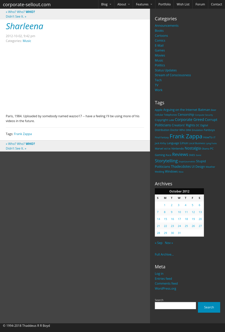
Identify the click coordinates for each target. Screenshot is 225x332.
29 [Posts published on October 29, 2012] (165, 233)
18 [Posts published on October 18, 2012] (186, 219)
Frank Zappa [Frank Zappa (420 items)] (186, 136)
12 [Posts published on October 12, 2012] (193, 212)
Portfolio (164, 4)
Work (158, 90)
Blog (104, 4)
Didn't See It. (16, 16)
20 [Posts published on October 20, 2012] (200, 219)
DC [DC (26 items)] (197, 125)
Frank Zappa (23, 134)
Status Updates (166, 70)
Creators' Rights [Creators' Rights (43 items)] (183, 125)
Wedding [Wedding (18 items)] (159, 171)
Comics (160, 40)
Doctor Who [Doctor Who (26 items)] (177, 130)
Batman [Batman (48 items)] (204, 109)
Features (142, 4)
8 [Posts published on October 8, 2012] (164, 212)
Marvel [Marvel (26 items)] (159, 148)
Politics (160, 65)
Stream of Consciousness (173, 75)
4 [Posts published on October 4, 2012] (185, 205)
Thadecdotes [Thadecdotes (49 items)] (181, 166)
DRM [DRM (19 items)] (188, 130)
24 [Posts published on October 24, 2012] (179, 226)
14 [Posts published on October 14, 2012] (158, 219)
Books (159, 30)
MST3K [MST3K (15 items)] (167, 148)
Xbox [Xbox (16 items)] (181, 171)
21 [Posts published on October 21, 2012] (158, 226)
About (121, 4)
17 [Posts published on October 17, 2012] (179, 219)
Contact (216, 4)
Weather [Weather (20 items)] (210, 167)
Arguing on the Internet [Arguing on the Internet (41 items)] (180, 110)
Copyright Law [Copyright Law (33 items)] (164, 120)
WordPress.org (165, 288)
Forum (200, 4)
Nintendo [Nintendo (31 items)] (177, 148)
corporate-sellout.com (27, 4)
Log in (159, 273)
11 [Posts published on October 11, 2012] (186, 212)
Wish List (183, 4)
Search (159, 300)
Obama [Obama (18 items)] (205, 148)
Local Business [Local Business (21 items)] (197, 143)
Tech (158, 80)
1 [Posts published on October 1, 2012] (164, 205)
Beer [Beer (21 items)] (213, 110)
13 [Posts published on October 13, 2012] (200, 212)
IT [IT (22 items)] (214, 137)
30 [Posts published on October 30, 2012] (172, 233)
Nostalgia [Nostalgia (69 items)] (193, 148)
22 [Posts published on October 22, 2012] (165, 226)
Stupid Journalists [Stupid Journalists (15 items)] (187, 161)
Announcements (167, 25)
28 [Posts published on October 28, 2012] (158, 233)
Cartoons (161, 35)
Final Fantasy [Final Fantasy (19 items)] (162, 137)
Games (160, 50)
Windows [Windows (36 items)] (171, 171)
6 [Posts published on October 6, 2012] (199, 205)
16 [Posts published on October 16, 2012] (172, 219)
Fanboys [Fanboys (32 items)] (209, 130)
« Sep (159, 243)
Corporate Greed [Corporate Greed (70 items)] (189, 119)
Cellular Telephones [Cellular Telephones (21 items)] (166, 114)
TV (156, 85)
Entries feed (163, 278)
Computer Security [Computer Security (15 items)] (204, 115)
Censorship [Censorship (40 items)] (186, 114)
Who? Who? (20, 12)
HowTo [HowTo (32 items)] (208, 137)
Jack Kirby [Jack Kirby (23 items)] (160, 143)
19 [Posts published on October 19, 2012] (193, 219)
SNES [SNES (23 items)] (192, 155)
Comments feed (166, 283)
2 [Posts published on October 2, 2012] (171, 205)
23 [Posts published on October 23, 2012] (172, 226)
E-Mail (159, 45)
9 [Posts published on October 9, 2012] (171, 212)
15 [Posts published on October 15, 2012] (165, 219)
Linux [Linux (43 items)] (184, 143)
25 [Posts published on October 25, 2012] (186, 226)
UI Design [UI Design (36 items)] (198, 166)
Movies (160, 55)
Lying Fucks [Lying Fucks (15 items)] (211, 143)
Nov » (169, 243)
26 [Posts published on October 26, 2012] (193, 226)
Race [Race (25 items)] (168, 155)
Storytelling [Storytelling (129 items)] (166, 161)
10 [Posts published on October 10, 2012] (179, 212)
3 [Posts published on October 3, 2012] (178, 205)
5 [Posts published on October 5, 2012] (192, 205)
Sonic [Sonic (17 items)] (198, 155)
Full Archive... (164, 254)
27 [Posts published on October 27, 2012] (200, 226)
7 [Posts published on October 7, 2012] (158, 212)
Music (159, 60)
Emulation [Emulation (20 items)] (197, 130)
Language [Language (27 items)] (173, 143)
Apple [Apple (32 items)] (159, 110)
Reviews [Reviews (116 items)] (180, 154)
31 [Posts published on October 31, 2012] (179, 233)
